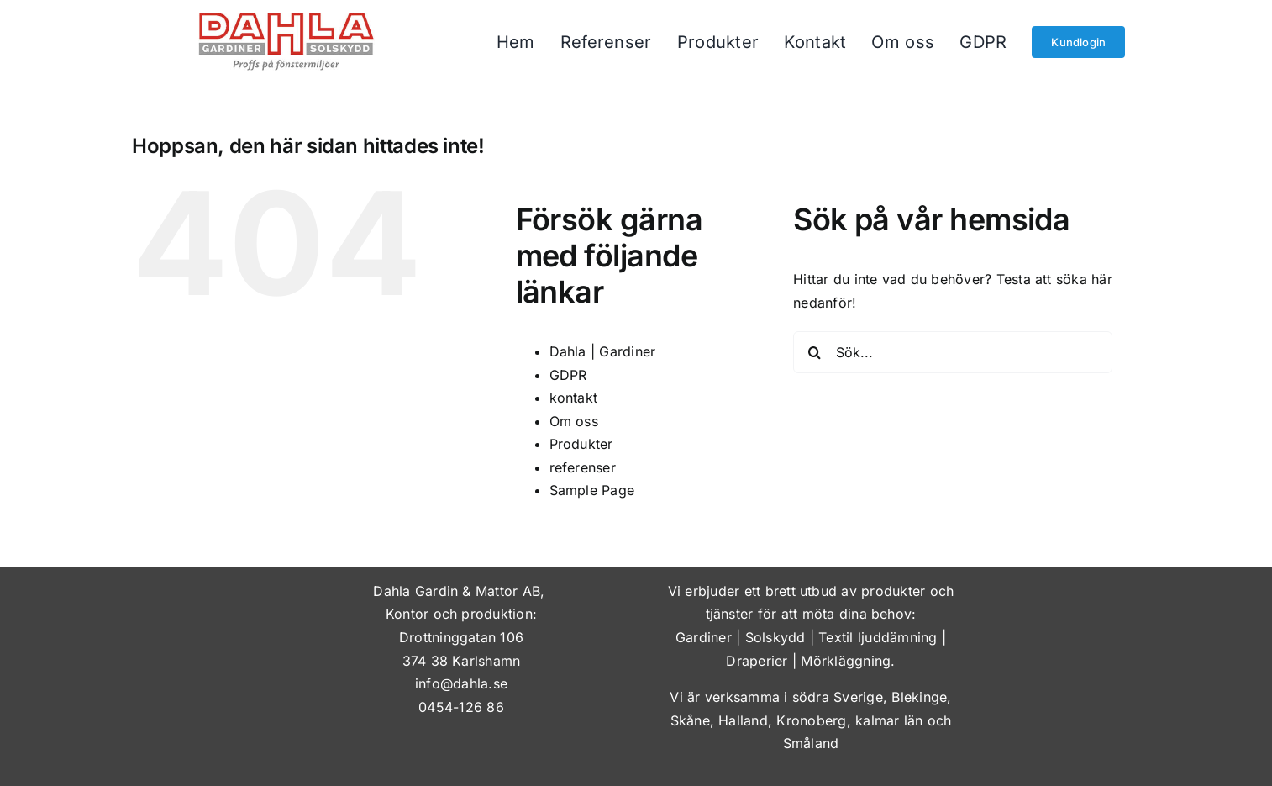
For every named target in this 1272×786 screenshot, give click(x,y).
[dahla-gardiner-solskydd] (286, 19)
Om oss (573, 421)
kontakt (573, 397)
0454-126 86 (461, 707)
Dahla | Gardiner (602, 351)
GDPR (568, 375)
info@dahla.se (461, 683)
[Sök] (814, 352)
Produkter (581, 443)
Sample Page (592, 490)
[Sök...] (952, 352)
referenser (582, 467)
